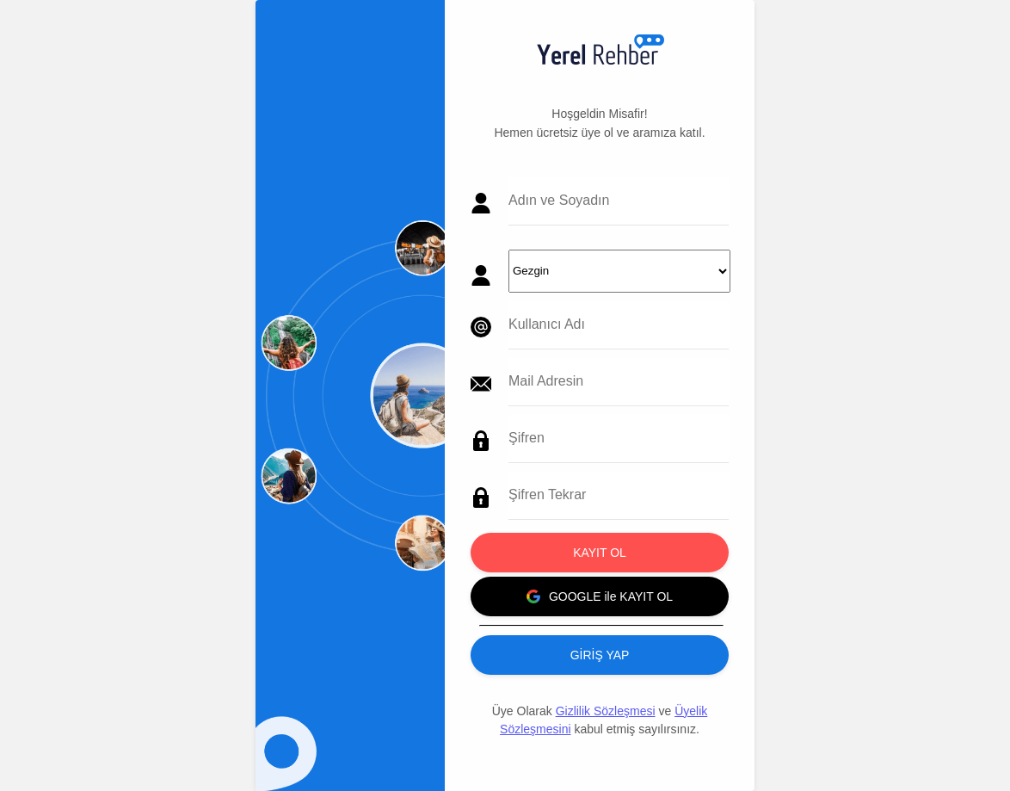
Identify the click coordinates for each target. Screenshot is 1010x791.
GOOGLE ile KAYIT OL (600, 596)
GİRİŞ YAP (600, 655)
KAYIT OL (599, 552)
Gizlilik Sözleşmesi (606, 711)
